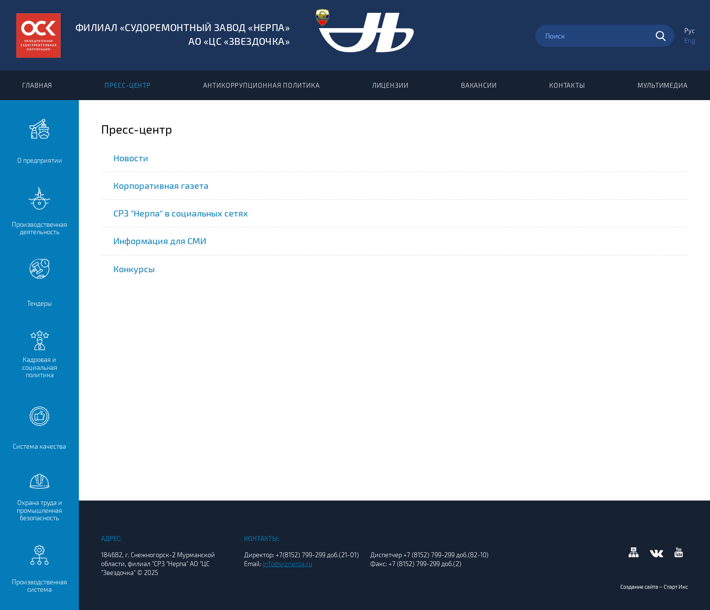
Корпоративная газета (161, 185)
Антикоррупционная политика (261, 85)
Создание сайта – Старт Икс (654, 586)
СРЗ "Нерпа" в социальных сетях (180, 213)
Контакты (567, 85)
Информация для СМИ (159, 240)
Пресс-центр (128, 85)
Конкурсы (134, 268)
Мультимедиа (663, 85)
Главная (37, 85)
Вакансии (479, 85)
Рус (689, 31)
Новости (130, 157)
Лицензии (390, 85)
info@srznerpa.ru (287, 564)
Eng (689, 40)
